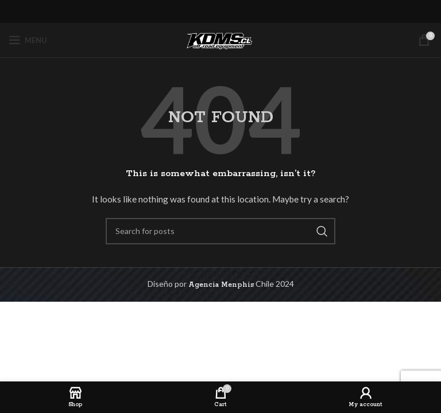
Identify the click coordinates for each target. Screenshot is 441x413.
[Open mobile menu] (28, 40)
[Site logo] (220, 40)
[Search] (220, 231)
